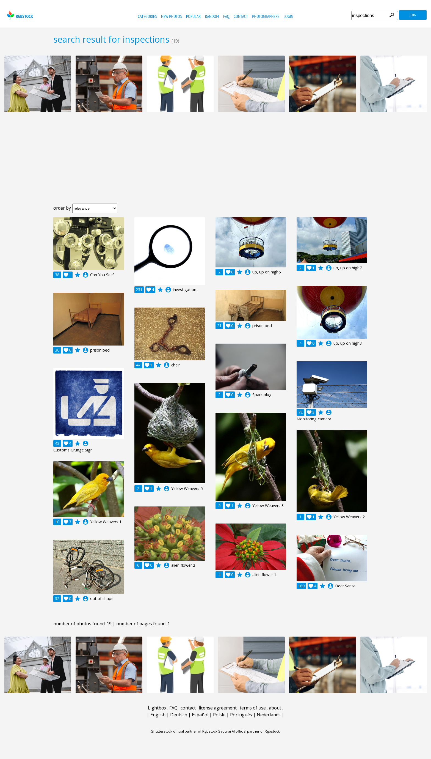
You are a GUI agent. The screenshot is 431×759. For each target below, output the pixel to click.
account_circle (85, 275)
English (157, 715)
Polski (219, 715)
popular (193, 16)
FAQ (226, 16)
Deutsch (178, 715)
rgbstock (19, 15)
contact (241, 16)
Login (288, 16)
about (275, 708)
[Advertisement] (215, 162)
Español (200, 715)
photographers (265, 16)
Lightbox (157, 708)
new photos (171, 16)
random (212, 16)
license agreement (218, 708)
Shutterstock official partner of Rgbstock (184, 731)
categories (147, 16)
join (413, 15)
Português (241, 715)
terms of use (253, 708)
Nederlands (269, 715)
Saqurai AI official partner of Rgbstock (249, 731)
